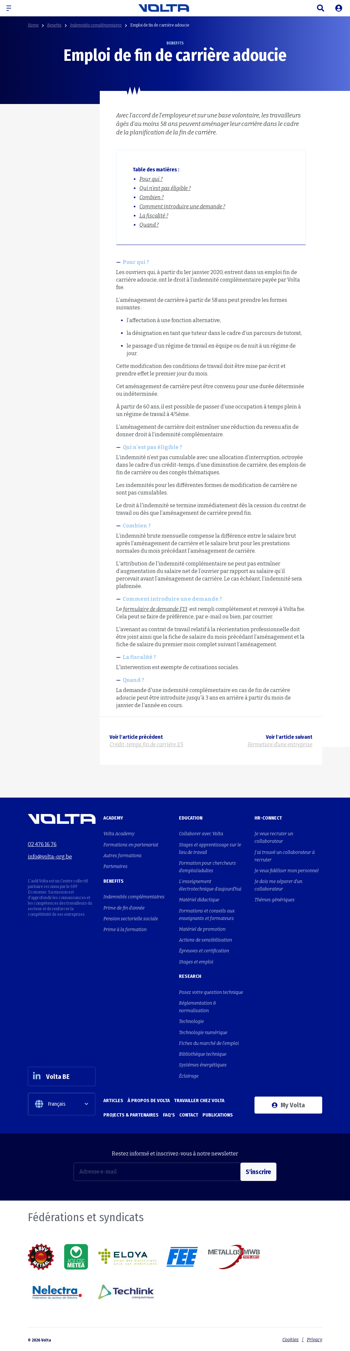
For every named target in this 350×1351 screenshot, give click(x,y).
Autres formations (122, 855)
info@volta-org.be (50, 856)
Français (50, 1103)
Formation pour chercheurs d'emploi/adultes (207, 866)
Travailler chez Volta (199, 1099)
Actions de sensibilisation (205, 939)
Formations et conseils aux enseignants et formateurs (207, 914)
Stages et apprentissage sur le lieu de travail (210, 848)
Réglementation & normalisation (197, 1006)
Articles (113, 1099)
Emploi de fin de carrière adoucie (159, 25)
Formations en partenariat (130, 844)
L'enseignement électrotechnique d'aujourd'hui (210, 885)
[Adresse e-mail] (157, 1170)
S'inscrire (258, 1170)
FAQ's (169, 1113)
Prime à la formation (125, 929)
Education (190, 818)
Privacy (314, 1338)
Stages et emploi (196, 961)
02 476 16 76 (42, 844)
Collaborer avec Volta (201, 834)
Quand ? (149, 225)
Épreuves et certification (204, 950)
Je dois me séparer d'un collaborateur (278, 885)
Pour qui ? (151, 179)
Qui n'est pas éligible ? (165, 188)
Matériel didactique (199, 899)
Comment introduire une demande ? (182, 206)
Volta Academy (118, 834)
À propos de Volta (149, 1099)
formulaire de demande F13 (155, 609)
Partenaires (115, 866)
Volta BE (51, 1074)
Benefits (54, 25)
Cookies (290, 1338)
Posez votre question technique (211, 991)
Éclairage (189, 1074)
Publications (217, 1113)
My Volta (288, 1103)
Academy (113, 818)
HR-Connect (268, 818)
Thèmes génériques (274, 899)
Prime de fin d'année (124, 907)
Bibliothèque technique (202, 1053)
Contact (188, 1113)
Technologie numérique (203, 1031)
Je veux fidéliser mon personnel (286, 870)
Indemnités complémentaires (96, 25)
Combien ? (151, 197)
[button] (11, 8)
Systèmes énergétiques (203, 1063)
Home (33, 25)
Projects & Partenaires (131, 1113)
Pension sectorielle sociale (130, 918)
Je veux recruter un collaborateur (273, 837)
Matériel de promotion (202, 928)
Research (190, 976)
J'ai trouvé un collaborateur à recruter (284, 855)
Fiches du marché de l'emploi (209, 1042)
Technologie (191, 1020)
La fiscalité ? (153, 216)
